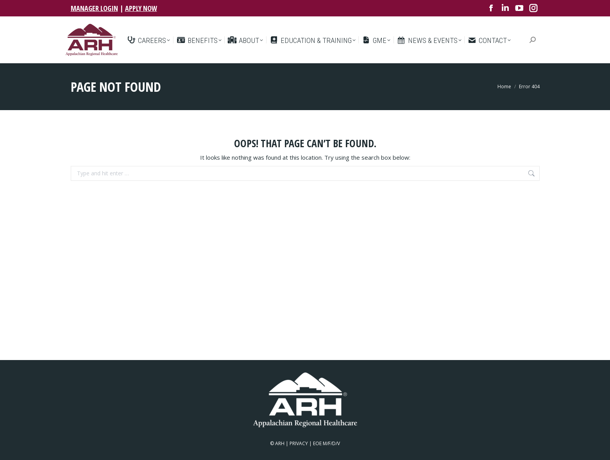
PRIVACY (299, 443)
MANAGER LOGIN (94, 8)
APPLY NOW (141, 8)
